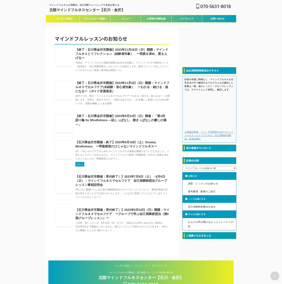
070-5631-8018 (213, 6)
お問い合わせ (217, 18)
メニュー (125, 18)
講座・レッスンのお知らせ (203, 183)
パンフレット (187, 18)
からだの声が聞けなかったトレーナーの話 (210, 222)
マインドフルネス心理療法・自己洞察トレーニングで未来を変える (141, 261)
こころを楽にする (199, 197)
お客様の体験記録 (156, 18)
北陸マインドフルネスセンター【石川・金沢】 (87, 10)
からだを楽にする (199, 212)
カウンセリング (159, 255)
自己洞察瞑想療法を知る (202, 205)
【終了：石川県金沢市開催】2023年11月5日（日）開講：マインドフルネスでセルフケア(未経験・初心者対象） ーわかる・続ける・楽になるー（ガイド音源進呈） (122, 81)
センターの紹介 (64, 18)
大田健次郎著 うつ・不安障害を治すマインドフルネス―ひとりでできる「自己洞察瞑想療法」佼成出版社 (208, 135)
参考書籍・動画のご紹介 (202, 190)
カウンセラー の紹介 (95, 18)
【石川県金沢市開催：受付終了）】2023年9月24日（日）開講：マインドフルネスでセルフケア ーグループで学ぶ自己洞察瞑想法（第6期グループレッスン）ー (122, 201)
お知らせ (194, 176)
